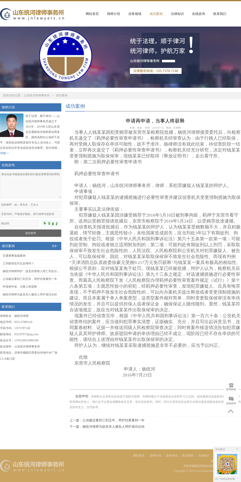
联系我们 (219, 14)
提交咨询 (30, 233)
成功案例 (156, 14)
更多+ (55, 246)
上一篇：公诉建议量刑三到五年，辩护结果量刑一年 (107, 420)
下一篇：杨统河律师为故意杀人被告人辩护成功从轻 (107, 426)
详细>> (4, 153)
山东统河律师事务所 (37, 95)
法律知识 (177, 14)
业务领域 (134, 14)
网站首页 (92, 14)
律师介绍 (113, 14)
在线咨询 (198, 14)
